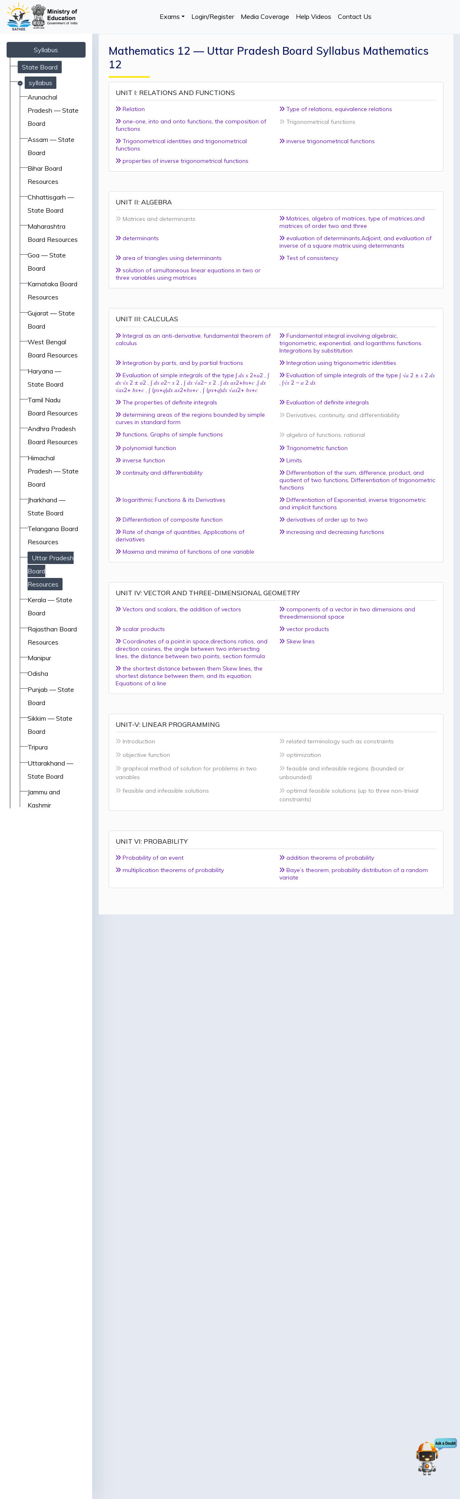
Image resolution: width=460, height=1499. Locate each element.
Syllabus (46, 50)
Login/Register (212, 16)
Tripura (38, 747)
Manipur (39, 658)
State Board (40, 67)
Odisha (38, 673)
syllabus (40, 83)
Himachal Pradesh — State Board (53, 471)
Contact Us (355, 16)
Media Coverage (265, 16)
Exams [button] (170, 16)
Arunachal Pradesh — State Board (53, 110)
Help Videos (313, 16)
